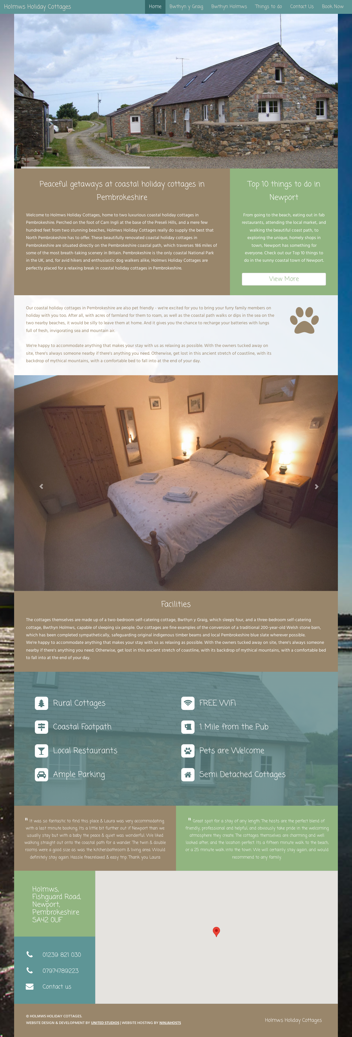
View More (284, 279)
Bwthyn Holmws (229, 6)
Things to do (268, 6)
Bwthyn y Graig (186, 6)
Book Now (333, 6)
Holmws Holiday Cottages (37, 6)
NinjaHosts (170, 1023)
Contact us (57, 986)
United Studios (105, 1023)
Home (155, 6)
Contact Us (302, 6)
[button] (38, 483)
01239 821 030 (62, 955)
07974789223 (61, 971)
